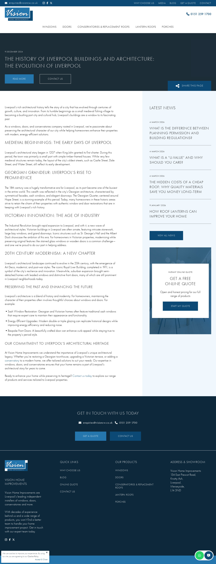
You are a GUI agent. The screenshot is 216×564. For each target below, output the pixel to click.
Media (161, 3)
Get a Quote (188, 3)
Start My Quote (180, 306)
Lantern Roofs (146, 26)
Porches (167, 26)
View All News (166, 235)
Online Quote (69, 484)
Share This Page (189, 86)
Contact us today (82, 376)
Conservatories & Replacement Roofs (104, 26)
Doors (67, 26)
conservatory (12, 360)
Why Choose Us (144, 3)
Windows (49, 26)
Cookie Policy (33, 556)
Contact (205, 3)
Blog (173, 3)
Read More (19, 78)
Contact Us (55, 78)
